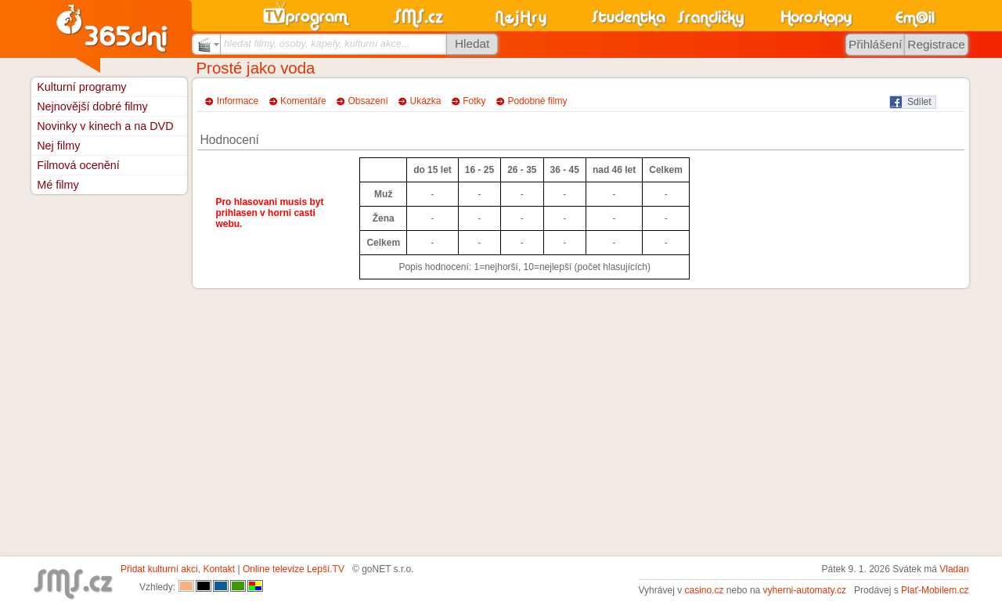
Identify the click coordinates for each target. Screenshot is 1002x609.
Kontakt (219, 569)
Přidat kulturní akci (159, 569)
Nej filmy (58, 145)
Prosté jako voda (255, 68)
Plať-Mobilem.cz (935, 590)
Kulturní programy (81, 87)
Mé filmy (58, 184)
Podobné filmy (537, 100)
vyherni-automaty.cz (804, 590)
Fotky (474, 100)
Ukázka (426, 100)
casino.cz (703, 590)
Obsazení (367, 100)
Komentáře (303, 100)
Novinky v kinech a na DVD (105, 126)
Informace (237, 100)
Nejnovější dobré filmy (92, 106)
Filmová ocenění (78, 165)
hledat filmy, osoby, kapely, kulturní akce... (317, 43)
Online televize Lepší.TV (293, 569)
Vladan (953, 569)
